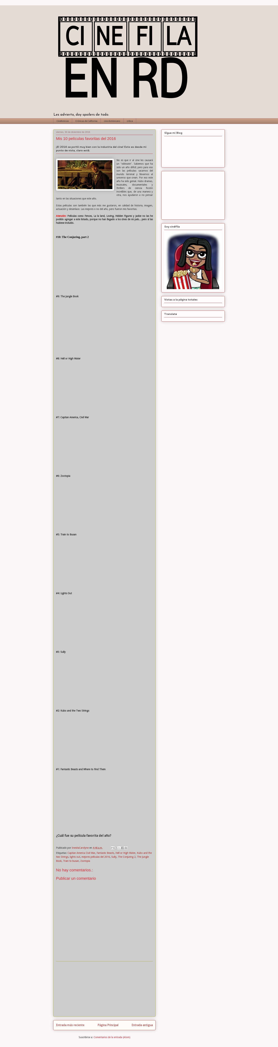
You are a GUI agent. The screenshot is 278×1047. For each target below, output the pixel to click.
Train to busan (71, 860)
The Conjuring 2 (127, 856)
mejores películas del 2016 (96, 856)
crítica (130, 121)
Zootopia (85, 860)
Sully (113, 856)
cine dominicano (112, 121)
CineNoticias (63, 121)
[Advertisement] (104, 989)
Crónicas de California (86, 121)
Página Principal (108, 1025)
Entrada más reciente (70, 1025)
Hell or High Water (125, 852)
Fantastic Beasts (105, 852)
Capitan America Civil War (81, 852)
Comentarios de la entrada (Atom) (112, 1037)
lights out (75, 856)
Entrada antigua (142, 1025)
